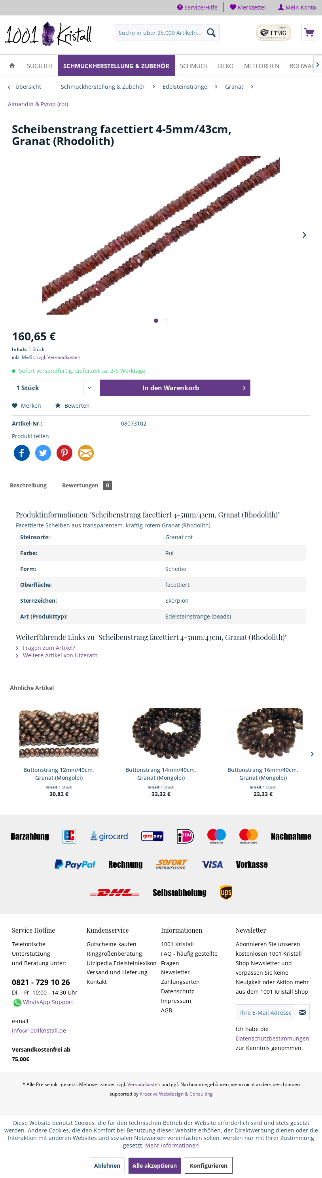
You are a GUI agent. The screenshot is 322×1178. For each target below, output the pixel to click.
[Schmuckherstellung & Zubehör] (116, 65)
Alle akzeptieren (155, 1165)
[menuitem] (248, 7)
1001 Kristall (177, 944)
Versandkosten (143, 1084)
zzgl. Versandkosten (58, 357)
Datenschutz (177, 991)
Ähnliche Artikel (32, 687)
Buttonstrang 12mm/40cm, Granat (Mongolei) (58, 773)
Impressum (176, 1000)
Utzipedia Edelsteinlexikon (122, 963)
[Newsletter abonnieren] (302, 1012)
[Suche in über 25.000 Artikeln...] (167, 32)
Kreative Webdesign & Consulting (176, 1093)
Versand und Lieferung (117, 972)
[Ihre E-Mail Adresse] (265, 1012)
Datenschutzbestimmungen (272, 1038)
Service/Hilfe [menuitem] (197, 7)
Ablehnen (107, 1165)
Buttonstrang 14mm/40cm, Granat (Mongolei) (160, 773)
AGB (166, 1010)
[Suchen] (211, 32)
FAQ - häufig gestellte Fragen (189, 958)
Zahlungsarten (180, 981)
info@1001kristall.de (39, 1030)
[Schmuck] (194, 65)
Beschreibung (28, 485)
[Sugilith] (40, 65)
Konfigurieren (208, 1165)
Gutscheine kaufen (111, 944)
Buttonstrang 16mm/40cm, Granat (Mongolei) (262, 773)
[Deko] (226, 65)
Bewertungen (87, 485)
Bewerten (72, 405)
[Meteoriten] (261, 65)
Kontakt (97, 981)
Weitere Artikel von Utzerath (57, 655)
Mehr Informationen (172, 1145)
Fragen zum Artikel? (45, 647)
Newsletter (175, 972)
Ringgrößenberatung (114, 953)
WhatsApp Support (48, 1002)
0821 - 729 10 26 (41, 982)
